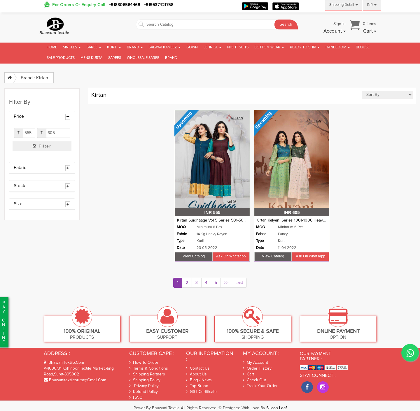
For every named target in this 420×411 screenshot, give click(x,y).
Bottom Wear (269, 47)
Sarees (114, 58)
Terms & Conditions (148, 368)
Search (286, 24)
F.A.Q (136, 397)
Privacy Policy (144, 386)
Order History (257, 368)
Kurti (114, 47)
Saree (94, 47)
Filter (42, 146)
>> (226, 283)
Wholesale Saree (143, 58)
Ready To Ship (305, 47)
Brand (135, 47)
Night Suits (238, 47)
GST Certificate (201, 392)
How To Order (143, 362)
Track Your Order (260, 386)
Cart (248, 374)
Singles (72, 47)
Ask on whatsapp (231, 256)
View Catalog (194, 256)
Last (239, 283)
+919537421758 (157, 5)
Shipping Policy (144, 380)
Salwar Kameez (165, 47)
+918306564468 (124, 5)
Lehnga (212, 47)
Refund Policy (143, 391)
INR (372, 5)
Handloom (338, 47)
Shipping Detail (343, 5)
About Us (196, 374)
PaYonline (3, 322)
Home (52, 47)
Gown (192, 47)
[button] (334, 31)
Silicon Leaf (276, 408)
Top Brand (197, 386)
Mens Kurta (91, 58)
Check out (254, 380)
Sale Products (61, 58)
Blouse (363, 47)
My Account (255, 363)
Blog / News (199, 380)
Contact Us (198, 368)
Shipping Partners (147, 374)
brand (171, 58)
